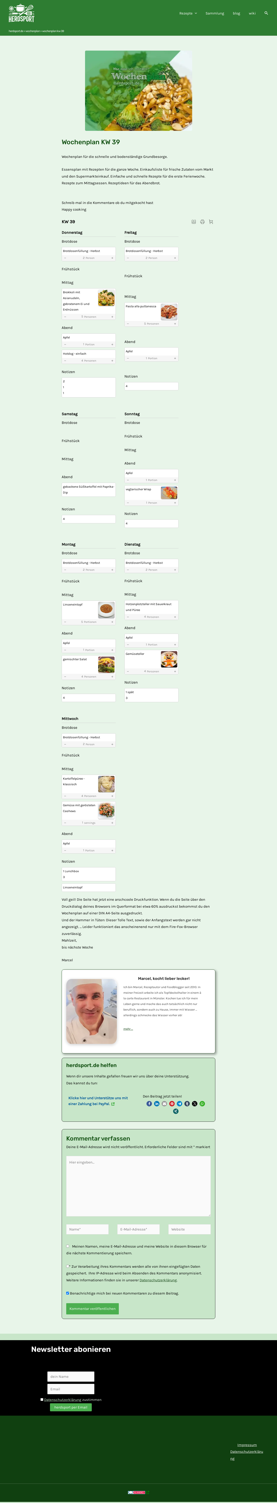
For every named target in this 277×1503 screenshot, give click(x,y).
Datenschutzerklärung (158, 1280)
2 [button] (89, 258)
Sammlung (218, 13)
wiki (253, 13)
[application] (199, 13)
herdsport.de (16, 31)
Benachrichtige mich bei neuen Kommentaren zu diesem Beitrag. (124, 1293)
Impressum (246, 1445)
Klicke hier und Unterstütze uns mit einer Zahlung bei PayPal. (98, 1101)
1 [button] (89, 344)
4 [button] (88, 360)
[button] (266, 13)
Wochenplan (33, 31)
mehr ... (128, 1029)
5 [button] (88, 316)
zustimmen (70, 1399)
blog (238, 13)
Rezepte (192, 13)
